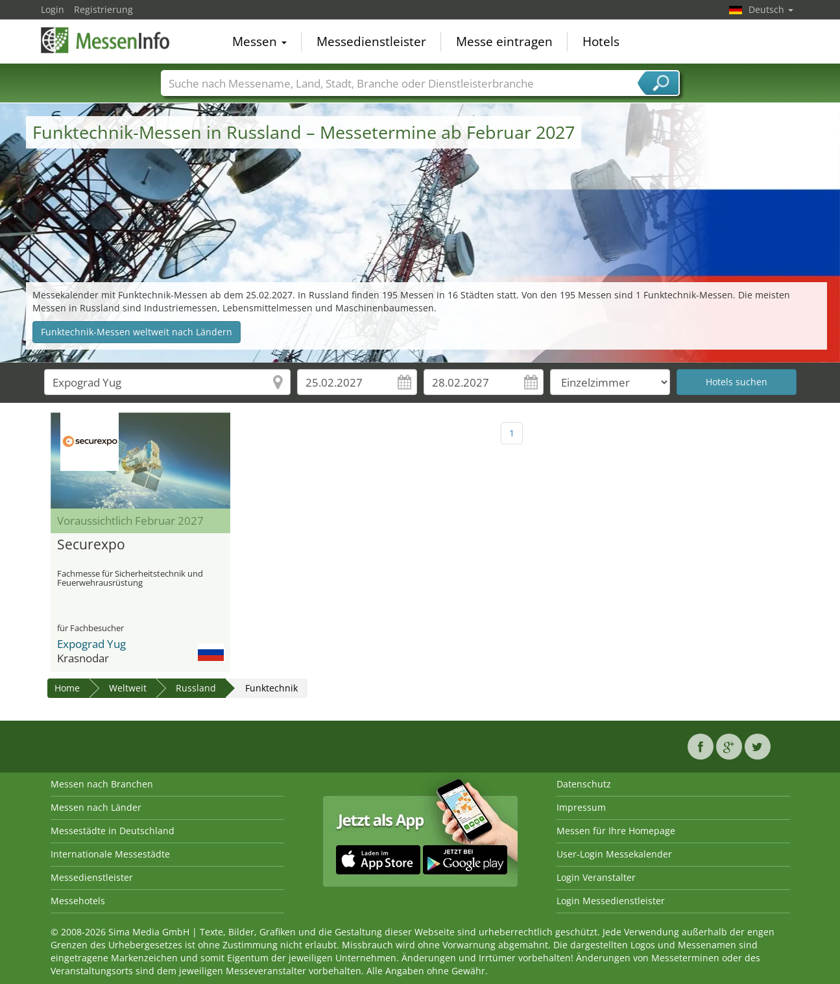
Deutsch (771, 9)
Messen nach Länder (96, 807)
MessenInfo (106, 40)
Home (67, 688)
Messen (259, 41)
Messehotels (78, 900)
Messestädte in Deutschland (112, 830)
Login (52, 9)
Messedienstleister (371, 41)
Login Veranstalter (596, 877)
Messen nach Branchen (102, 784)
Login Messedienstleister (611, 900)
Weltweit (128, 688)
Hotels (600, 41)
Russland (196, 688)
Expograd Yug (91, 643)
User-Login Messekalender (614, 854)
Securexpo (91, 544)
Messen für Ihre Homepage (616, 830)
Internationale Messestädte (110, 854)
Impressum (581, 807)
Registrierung (103, 9)
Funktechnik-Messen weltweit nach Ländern (136, 332)
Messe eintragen (504, 41)
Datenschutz (584, 784)
